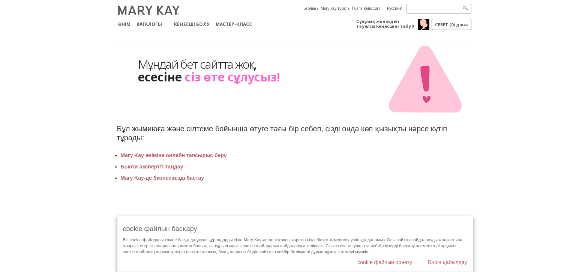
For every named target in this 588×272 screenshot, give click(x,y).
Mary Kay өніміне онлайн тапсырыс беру (174, 155)
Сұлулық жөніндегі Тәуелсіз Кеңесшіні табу (383, 24)
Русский (394, 8)
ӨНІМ (124, 24)
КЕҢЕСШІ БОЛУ (192, 24)
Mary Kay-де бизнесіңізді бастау (163, 178)
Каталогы (149, 24)
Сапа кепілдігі (367, 8)
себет (451, 24)
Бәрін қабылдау (447, 262)
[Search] (438, 9)
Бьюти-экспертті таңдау (152, 167)
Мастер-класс (234, 24)
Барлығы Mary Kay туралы (327, 8)
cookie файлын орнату (384, 262)
